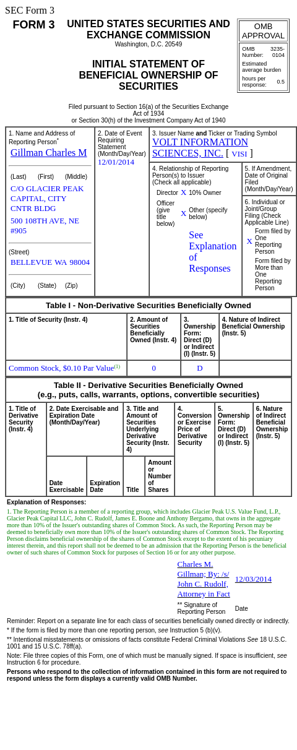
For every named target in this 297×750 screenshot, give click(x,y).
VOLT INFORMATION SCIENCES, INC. (200, 147)
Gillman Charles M (49, 152)
